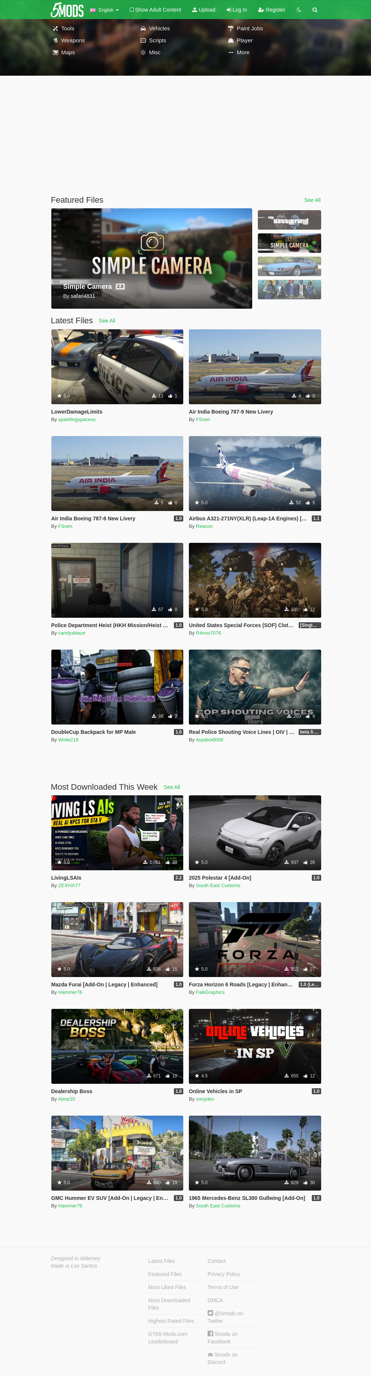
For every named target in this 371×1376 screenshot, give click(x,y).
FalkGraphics (210, 992)
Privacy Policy (224, 1274)
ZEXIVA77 (69, 885)
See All (312, 200)
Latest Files (161, 1261)
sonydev (205, 1099)
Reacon (204, 526)
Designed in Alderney (76, 1258)
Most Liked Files (167, 1287)
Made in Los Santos (74, 1266)
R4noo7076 (208, 633)
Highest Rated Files (171, 1321)
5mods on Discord (223, 1358)
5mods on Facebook (223, 1338)
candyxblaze (71, 633)
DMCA (215, 1300)
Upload (203, 10)
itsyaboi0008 (209, 740)
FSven (203, 419)
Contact (217, 1261)
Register (271, 10)
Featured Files (165, 1274)
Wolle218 (68, 740)
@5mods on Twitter (225, 1317)
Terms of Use (223, 1287)
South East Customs (218, 885)
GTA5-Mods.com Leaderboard (168, 1338)
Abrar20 (66, 1099)
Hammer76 (70, 992)
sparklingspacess (77, 419)
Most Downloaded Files (169, 1304)
